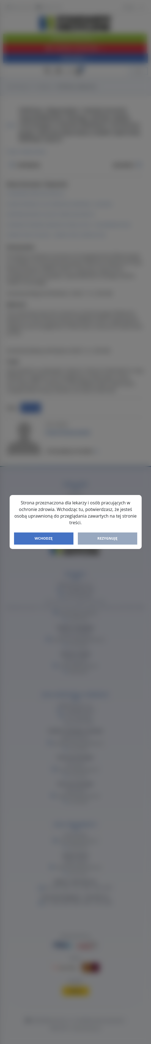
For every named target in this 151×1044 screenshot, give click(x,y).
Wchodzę (44, 538)
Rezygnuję (107, 538)
